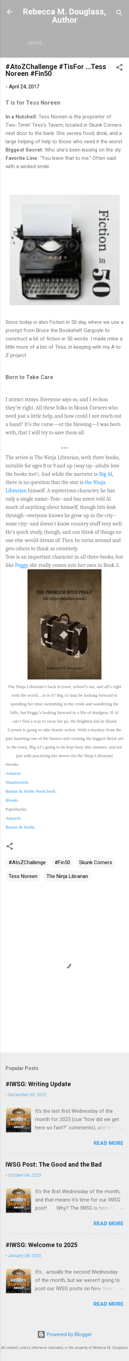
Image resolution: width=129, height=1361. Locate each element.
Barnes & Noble (20, 827)
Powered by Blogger (64, 1334)
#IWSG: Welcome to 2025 (41, 1244)
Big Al (105, 474)
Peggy (21, 565)
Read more (108, 1143)
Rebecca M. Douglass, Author (64, 16)
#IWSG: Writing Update (38, 1084)
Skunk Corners (95, 862)
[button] (119, 68)
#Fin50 (62, 862)
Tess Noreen (23, 876)
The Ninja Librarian (67, 876)
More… (37, 43)
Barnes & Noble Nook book (31, 791)
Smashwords (17, 782)
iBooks (12, 800)
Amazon (13, 773)
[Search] (119, 14)
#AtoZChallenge (27, 862)
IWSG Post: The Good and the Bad (54, 1164)
